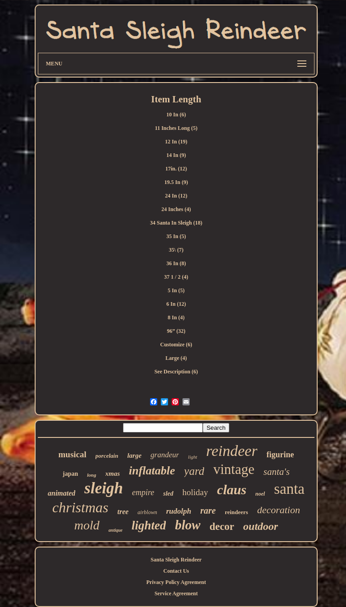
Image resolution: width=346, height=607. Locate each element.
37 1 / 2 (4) (176, 277)
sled (168, 493)
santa (289, 489)
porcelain (107, 455)
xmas (112, 473)
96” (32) (176, 331)
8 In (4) (176, 317)
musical (72, 454)
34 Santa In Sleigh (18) (176, 223)
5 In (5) (176, 290)
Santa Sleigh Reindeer (175, 559)
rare (207, 510)
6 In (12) (176, 304)
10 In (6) (176, 114)
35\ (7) (176, 250)
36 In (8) (176, 263)
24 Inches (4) (176, 209)
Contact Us (176, 571)
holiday (195, 492)
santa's (277, 471)
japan (70, 473)
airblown (147, 512)
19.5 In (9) (176, 182)
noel (260, 494)
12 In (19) (176, 141)
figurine (280, 454)
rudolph (178, 511)
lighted (149, 525)
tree (122, 511)
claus (231, 489)
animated (61, 493)
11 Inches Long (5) (176, 128)
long (91, 475)
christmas (80, 507)
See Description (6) (176, 371)
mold (87, 525)
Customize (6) (176, 344)
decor (221, 526)
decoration (278, 509)
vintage (233, 469)
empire (143, 492)
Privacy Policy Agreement (176, 582)
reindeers (236, 512)
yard (194, 471)
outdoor (260, 526)
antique (116, 530)
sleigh (103, 488)
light (192, 457)
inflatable (152, 470)
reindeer (232, 450)
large (134, 455)
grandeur (164, 455)
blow (187, 525)
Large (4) (176, 358)
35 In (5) (176, 236)
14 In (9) (176, 155)
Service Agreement (176, 593)
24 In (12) (176, 196)
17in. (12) (176, 169)
